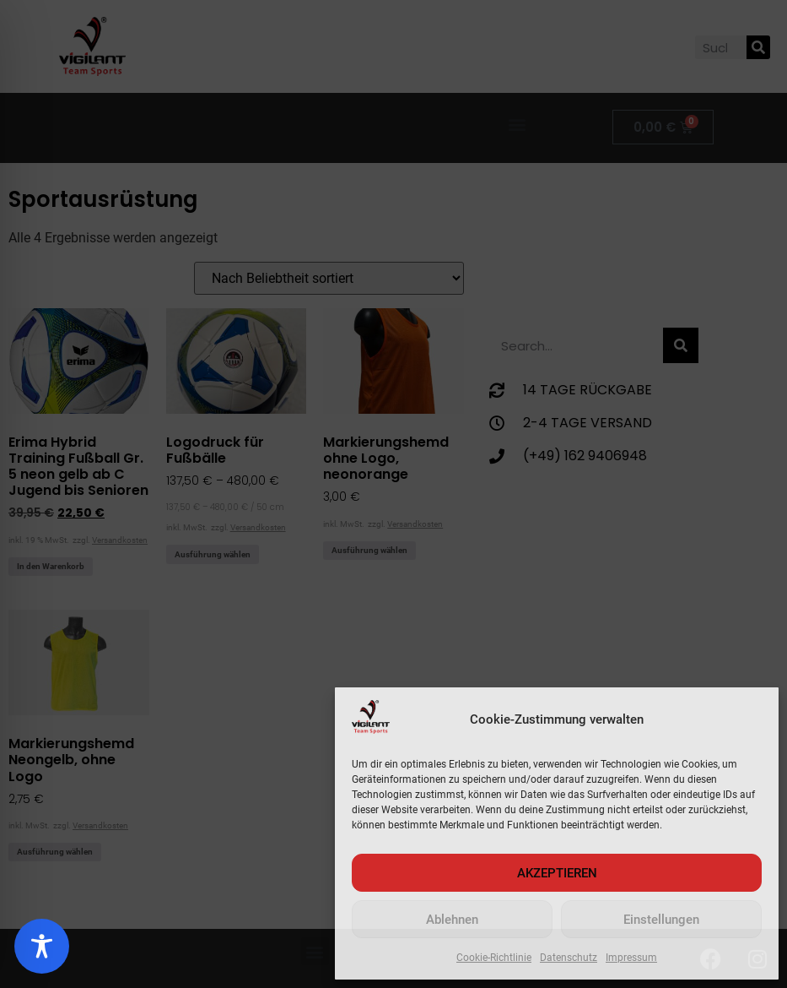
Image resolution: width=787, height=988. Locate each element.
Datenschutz (568, 958)
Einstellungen (661, 919)
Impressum (631, 958)
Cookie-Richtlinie (493, 958)
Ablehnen (452, 919)
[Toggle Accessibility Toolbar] (42, 946)
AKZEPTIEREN (557, 873)
